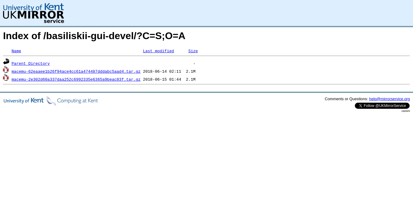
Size (193, 50)
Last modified (158, 50)
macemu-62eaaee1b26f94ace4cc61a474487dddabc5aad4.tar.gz (76, 71)
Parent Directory (31, 63)
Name (16, 50)
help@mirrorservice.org (389, 99)
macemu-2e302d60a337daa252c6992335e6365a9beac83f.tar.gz (76, 79)
